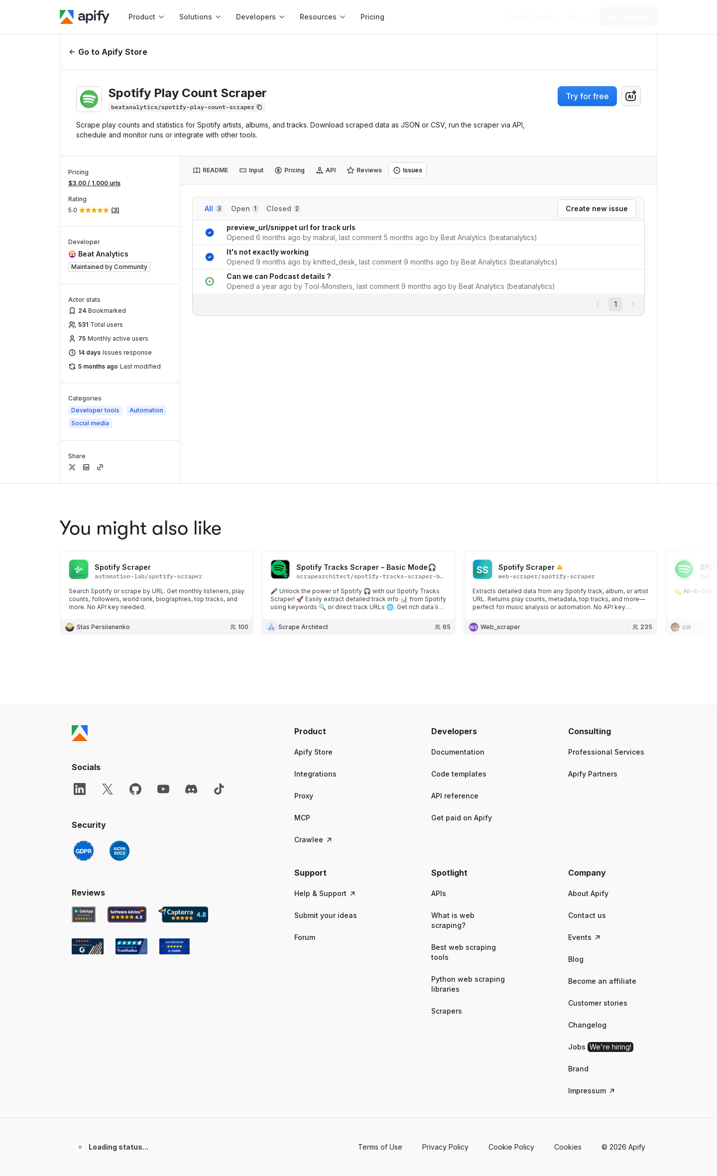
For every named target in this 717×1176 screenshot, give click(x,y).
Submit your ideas (325, 915)
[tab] (210, 170)
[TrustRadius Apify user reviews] (131, 946)
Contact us (587, 915)
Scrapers (446, 1011)
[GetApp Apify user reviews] (84, 914)
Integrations (315, 774)
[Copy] (186, 107)
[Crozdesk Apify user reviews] (174, 946)
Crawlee (313, 839)
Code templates (458, 774)
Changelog (587, 1025)
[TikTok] (219, 789)
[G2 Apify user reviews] (88, 946)
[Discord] (191, 789)
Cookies (568, 1147)
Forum (304, 937)
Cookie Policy (511, 1147)
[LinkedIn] (80, 789)
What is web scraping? (453, 920)
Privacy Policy (445, 1147)
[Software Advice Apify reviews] (127, 914)
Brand (578, 1068)
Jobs (600, 1047)
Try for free (587, 96)
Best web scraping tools (463, 952)
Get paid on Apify (461, 817)
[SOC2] (119, 851)
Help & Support (325, 893)
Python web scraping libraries (468, 984)
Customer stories (597, 1003)
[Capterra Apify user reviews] (183, 914)
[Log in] (579, 17)
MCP (302, 817)
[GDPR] (84, 851)
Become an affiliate (602, 981)
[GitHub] (135, 789)
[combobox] (631, 96)
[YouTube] (163, 789)
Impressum (592, 1090)
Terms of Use (380, 1147)
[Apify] (85, 17)
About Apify (588, 893)
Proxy (303, 795)
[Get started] (628, 17)
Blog (576, 959)
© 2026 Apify (623, 1147)
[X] (108, 789)
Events (584, 937)
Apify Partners (592, 774)
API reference (454, 795)
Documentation (457, 752)
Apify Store (313, 752)
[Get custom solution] (530, 17)
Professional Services (606, 752)
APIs (438, 893)
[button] (332, 731)
